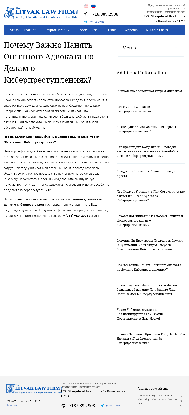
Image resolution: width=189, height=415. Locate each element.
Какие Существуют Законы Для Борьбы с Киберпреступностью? (147, 129)
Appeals (131, 30)
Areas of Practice (23, 30)
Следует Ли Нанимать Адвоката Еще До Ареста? (146, 173)
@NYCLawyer (97, 21)
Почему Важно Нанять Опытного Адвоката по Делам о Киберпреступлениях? (149, 267)
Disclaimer (11, 405)
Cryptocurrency (57, 30)
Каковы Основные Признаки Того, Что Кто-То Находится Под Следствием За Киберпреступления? (151, 338)
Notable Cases (157, 30)
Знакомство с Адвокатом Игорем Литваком (149, 91)
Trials (111, 30)
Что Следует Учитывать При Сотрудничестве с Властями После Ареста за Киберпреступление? (151, 195)
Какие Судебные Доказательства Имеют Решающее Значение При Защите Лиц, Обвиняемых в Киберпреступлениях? (147, 289)
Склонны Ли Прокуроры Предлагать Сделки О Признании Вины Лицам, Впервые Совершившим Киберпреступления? (150, 244)
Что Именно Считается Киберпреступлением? (134, 109)
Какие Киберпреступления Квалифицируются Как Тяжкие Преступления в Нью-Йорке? (140, 314)
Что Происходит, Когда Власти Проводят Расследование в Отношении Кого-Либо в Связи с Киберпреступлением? (148, 151)
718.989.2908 (105, 14)
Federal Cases (88, 30)
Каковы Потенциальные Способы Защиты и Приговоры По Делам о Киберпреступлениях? (150, 220)
